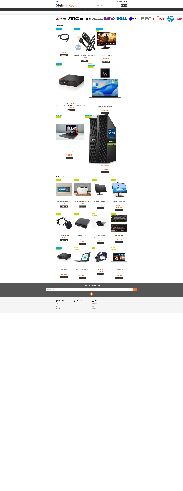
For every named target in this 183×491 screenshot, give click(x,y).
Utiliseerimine (58, 309)
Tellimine (57, 306)
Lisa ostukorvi (64, 55)
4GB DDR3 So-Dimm (119, 235)
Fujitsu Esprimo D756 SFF (71, 103)
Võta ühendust (77, 305)
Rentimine (58, 308)
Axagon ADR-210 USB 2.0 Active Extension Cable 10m (84, 55)
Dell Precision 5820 (105, 165)
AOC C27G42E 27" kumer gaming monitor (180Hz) (106, 53)
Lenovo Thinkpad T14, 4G (119, 269)
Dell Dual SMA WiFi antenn (64, 235)
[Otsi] (108, 5)
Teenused (58, 303)
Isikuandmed (95, 303)
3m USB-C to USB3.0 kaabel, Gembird (64, 50)
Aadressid (94, 308)
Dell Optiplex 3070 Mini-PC (82, 235)
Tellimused (95, 305)
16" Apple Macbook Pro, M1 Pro (100, 235)
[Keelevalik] (58, 1)
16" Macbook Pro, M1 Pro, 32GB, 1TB (69, 151)
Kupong (94, 309)
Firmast (76, 303)
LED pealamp (100, 269)
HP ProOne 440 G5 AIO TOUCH (119, 201)
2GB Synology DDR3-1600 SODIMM (64, 201)
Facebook (91, 294)
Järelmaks (58, 305)
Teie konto (95, 300)
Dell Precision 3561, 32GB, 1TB (82, 269)
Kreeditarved (95, 306)
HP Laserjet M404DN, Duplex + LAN (82, 201)
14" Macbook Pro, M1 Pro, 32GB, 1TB (105, 106)
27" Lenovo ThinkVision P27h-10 (100, 201)
